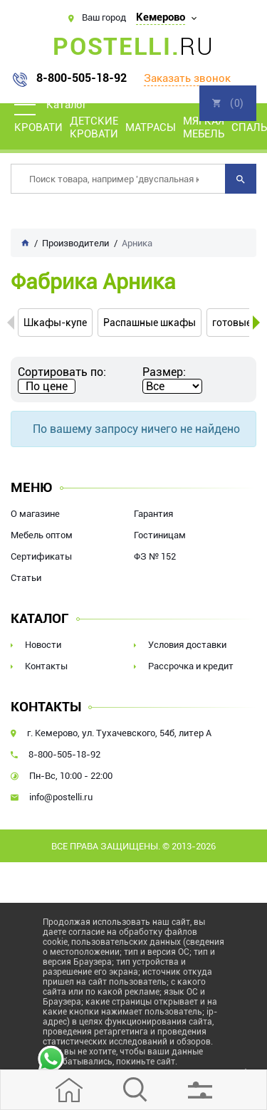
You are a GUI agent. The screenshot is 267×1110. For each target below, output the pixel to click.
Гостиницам (160, 535)
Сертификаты (41, 556)
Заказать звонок (187, 78)
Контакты (46, 666)
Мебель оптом (42, 535)
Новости (43, 644)
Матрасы (150, 127)
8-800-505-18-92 (81, 78)
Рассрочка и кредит (191, 666)
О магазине (35, 513)
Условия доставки (187, 644)
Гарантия (153, 513)
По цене (47, 386)
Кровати (38, 127)
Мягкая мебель (203, 127)
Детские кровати (94, 127)
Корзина (227, 103)
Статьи (26, 577)
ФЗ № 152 (155, 556)
